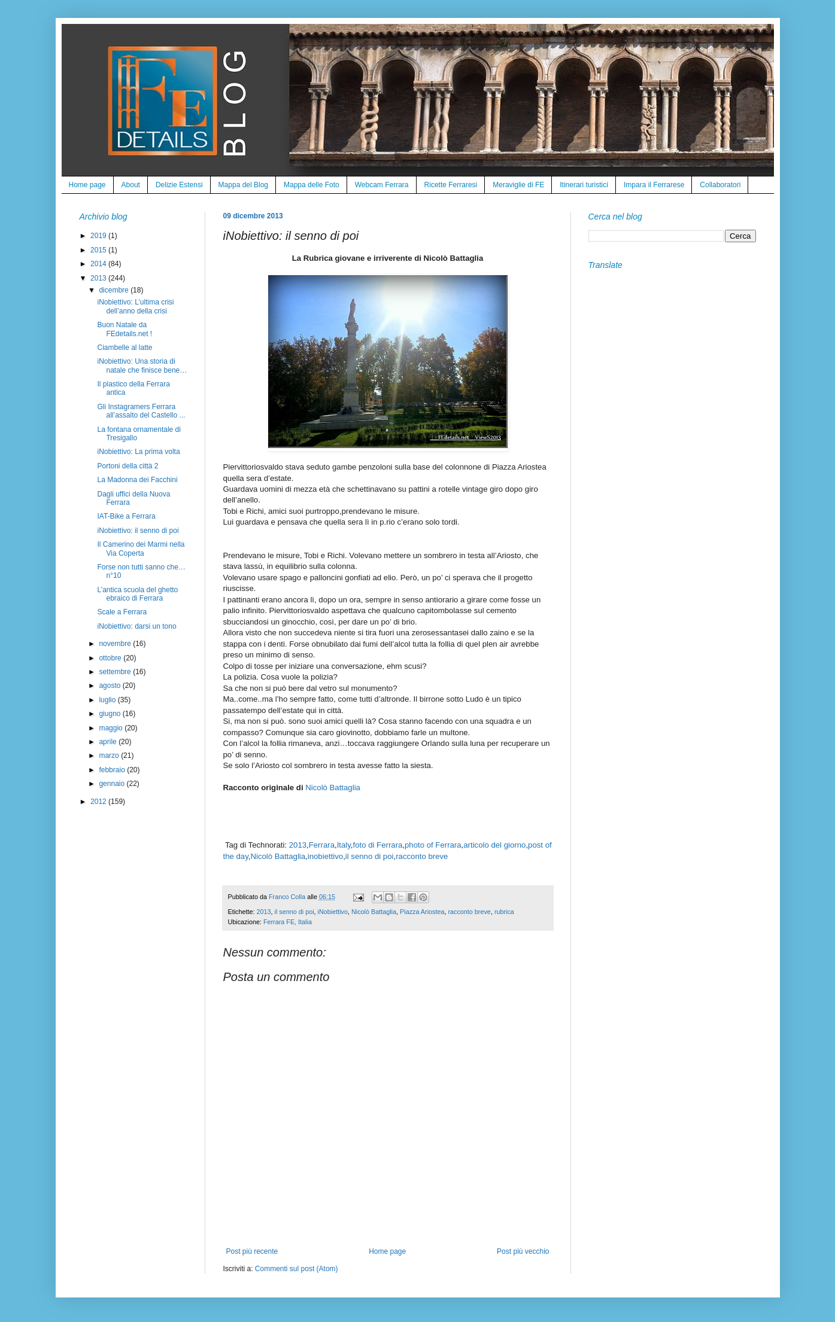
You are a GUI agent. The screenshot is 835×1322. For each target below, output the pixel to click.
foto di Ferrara (378, 844)
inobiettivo (325, 856)
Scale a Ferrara (122, 612)
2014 (99, 264)
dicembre (114, 290)
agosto (110, 685)
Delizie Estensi (179, 185)
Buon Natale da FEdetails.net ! (124, 329)
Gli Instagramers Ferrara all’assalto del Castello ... (141, 411)
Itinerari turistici (584, 185)
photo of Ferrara (433, 844)
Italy (344, 844)
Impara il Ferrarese (654, 185)
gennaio (112, 783)
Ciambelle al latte (124, 347)
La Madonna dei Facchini (137, 480)
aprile (109, 742)
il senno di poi (369, 856)
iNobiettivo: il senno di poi (137, 530)
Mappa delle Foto (311, 185)
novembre (116, 643)
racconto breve (422, 856)
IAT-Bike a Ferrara (126, 516)
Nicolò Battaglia (332, 787)
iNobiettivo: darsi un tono (136, 626)
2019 (99, 235)
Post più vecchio (523, 1251)
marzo (110, 755)
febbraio (113, 770)
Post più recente (252, 1251)
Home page (87, 185)
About (131, 185)
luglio (108, 700)
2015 (99, 250)
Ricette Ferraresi (451, 185)
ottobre (111, 658)
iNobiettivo (333, 911)
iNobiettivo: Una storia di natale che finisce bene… (142, 365)
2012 (99, 801)
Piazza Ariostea (422, 911)
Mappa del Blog (243, 185)
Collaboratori (720, 185)
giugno (110, 713)
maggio (112, 728)
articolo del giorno (494, 844)
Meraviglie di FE (518, 185)
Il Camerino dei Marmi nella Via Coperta (140, 548)
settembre (116, 672)
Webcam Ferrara (382, 185)
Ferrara (322, 844)
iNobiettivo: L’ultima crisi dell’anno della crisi (135, 306)
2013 (297, 844)
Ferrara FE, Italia (287, 921)
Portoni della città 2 (127, 466)
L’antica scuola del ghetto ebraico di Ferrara (137, 594)
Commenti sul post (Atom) (296, 1269)
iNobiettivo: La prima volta (138, 451)
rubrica (504, 911)
